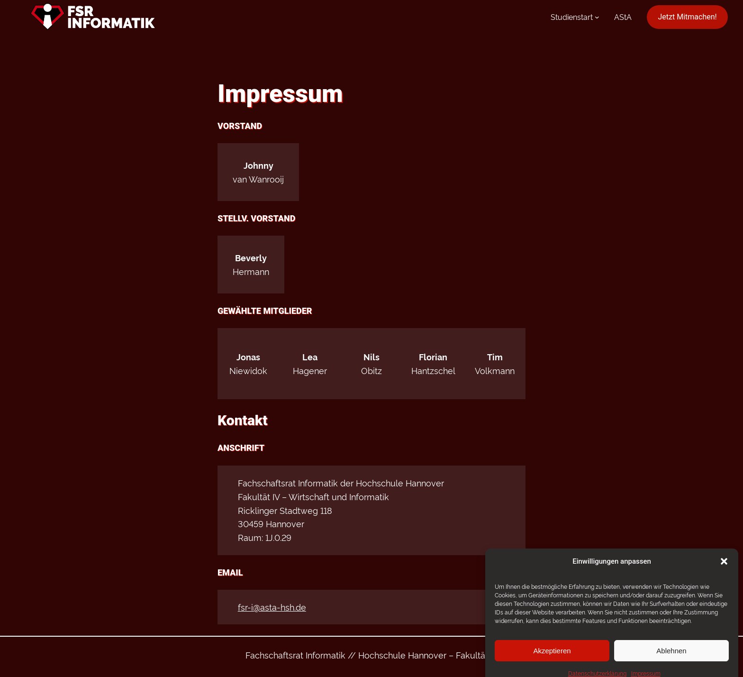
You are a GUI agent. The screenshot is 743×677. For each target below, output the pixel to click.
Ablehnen (671, 661)
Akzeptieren (552, 661)
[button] (724, 571)
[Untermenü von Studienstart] (597, 17)
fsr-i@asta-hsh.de (272, 607)
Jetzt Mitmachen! (687, 16)
